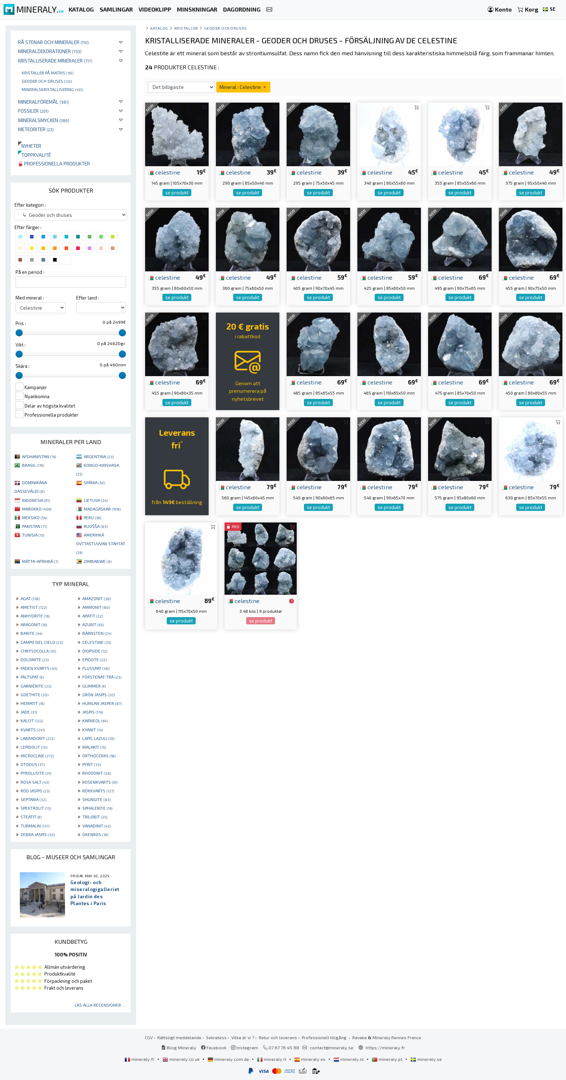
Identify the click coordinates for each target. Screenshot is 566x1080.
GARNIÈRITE (36, 685)
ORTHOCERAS (99, 755)
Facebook (213, 1047)
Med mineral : (30, 298)
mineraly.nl (349, 1059)
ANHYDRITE (35, 615)
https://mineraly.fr (385, 1047)
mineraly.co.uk (181, 1059)
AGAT (30, 598)
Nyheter (29, 146)
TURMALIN (35, 825)
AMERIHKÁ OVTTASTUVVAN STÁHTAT (100, 543)
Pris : (21, 323)
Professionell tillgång (325, 1037)
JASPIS (92, 711)
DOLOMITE (35, 659)
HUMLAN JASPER (102, 703)
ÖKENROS (95, 834)
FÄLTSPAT (32, 676)
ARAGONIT (34, 624)
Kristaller (186, 28)
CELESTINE (96, 642)
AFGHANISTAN (39, 456)
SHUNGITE (96, 799)
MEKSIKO (34, 517)
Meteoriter (36, 129)
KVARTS (33, 729)
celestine (164, 172)
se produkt (176, 192)
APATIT (92, 615)
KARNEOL (95, 720)
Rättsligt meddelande (179, 1037)
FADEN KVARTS (39, 668)
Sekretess (216, 1037)
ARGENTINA (99, 456)
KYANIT (92, 729)
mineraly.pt (388, 1059)
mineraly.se (426, 1059)
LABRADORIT (37, 738)
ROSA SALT (35, 781)
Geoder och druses (47, 80)
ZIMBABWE (98, 561)
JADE (29, 711)
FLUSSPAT (95, 668)
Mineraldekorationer (50, 51)
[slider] (19, 332)
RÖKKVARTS (98, 790)
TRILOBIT (94, 816)
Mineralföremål (43, 102)
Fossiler (33, 111)
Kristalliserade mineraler (55, 60)
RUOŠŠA (96, 526)
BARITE (31, 633)
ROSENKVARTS (99, 781)
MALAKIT (94, 746)
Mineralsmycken (43, 120)
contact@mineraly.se (331, 1047)
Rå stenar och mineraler (53, 42)
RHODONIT (96, 772)
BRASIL (33, 465)
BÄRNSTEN (96, 633)
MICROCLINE (37, 755)
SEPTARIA (33, 799)
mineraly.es (310, 1059)
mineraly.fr (140, 1059)
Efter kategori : (30, 205)
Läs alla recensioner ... (100, 1004)
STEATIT (31, 816)
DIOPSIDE (94, 650)
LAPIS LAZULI (98, 738)
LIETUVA (96, 500)
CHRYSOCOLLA (38, 650)
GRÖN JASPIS (98, 694)
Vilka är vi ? (242, 1037)
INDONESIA (36, 500)
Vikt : (21, 345)
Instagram (244, 1047)
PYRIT (91, 764)
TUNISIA (33, 534)
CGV (149, 1037)
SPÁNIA (94, 482)
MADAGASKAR (102, 508)
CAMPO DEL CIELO (42, 642)
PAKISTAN (34, 526)
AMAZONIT (96, 598)
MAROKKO (36, 508)
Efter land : (87, 298)
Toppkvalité (34, 155)
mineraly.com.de (229, 1059)
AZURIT (93, 624)
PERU (92, 517)
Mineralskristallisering (52, 89)
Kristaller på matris (47, 72)
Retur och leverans (278, 1037)
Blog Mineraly (178, 1047)
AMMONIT (96, 607)
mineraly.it (272, 1059)
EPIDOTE (94, 659)
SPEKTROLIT (36, 807)
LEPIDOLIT (34, 746)
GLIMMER (94, 685)
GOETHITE (34, 694)
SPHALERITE (97, 807)
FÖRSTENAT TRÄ (101, 676)
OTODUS (32, 764)
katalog (159, 28)
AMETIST (34, 607)
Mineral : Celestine (243, 87)
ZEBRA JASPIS (38, 834)
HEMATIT (32, 703)
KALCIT (32, 720)
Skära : (23, 366)
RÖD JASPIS (35, 790)
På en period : (30, 272)
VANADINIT (96, 825)
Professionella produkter (54, 163)
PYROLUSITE (36, 772)
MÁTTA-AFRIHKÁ (40, 561)
